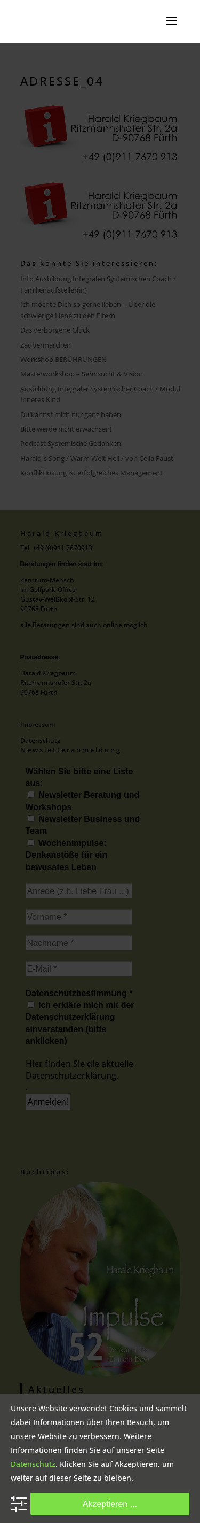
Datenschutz (33, 1464)
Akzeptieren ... (110, 1504)
